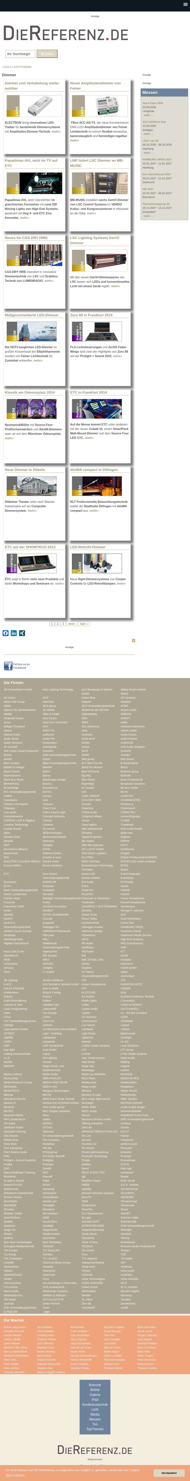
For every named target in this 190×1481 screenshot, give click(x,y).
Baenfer (47, 767)
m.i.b (7, 1057)
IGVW (124, 955)
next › (72, 623)
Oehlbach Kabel (13, 1127)
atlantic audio (129, 730)
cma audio (10, 812)
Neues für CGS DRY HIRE (26, 238)
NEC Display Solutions (56, 1111)
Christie (86, 804)
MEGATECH (11, 1090)
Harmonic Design (92, 931)
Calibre (8, 795)
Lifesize (125, 1029)
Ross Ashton (11, 1368)
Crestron (48, 824)
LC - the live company (134, 1012)
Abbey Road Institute (133, 689)
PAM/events (11, 1139)
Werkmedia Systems (55, 1291)
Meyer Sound (129, 1090)
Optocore (48, 1131)
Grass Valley (89, 918)
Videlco (8, 1270)
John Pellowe (12, 1343)
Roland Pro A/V (13, 1184)
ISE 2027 (148, 189)
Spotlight (48, 1225)
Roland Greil (111, 1364)
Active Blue (88, 697)
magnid (125, 1066)
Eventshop (127, 877)
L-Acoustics (128, 1000)
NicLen (86, 1115)
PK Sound (88, 1148)
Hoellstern (88, 947)
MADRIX (9, 1066)
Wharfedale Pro (13, 1295)
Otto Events (11, 1135)
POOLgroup (50, 1152)
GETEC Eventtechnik (55, 914)
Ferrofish (48, 894)
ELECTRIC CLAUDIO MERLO (22, 861)
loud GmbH (49, 1049)
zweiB (124, 1307)
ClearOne (87, 808)
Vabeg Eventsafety (93, 1262)
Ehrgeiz (125, 853)
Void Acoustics (12, 1283)
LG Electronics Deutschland (59, 1029)
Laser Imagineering (15, 1008)
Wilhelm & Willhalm (54, 1295)
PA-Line (86, 1135)
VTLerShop (10, 1287)
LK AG (125, 1041)
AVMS (85, 754)
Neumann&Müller (131, 1111)
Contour (47, 820)
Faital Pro (87, 890)
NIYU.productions (14, 1119)
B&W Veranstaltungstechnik (59, 763)
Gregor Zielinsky (147, 1335)
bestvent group (130, 771)
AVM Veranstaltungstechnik (59, 754)
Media (95, 1414)
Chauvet (48, 804)
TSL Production (13, 1258)
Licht (6, 66)
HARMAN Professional (56, 931)
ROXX (46, 1184)
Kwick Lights (89, 1000)
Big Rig (86, 775)
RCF (45, 1172)
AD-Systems (128, 697)
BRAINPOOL (12, 783)
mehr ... (148, 115)
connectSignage (130, 816)
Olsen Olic (10, 1359)
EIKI (6, 857)
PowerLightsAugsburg (95, 1152)
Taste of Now (89, 1242)
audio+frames (129, 738)
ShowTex (87, 1209)
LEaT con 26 (150, 140)
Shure (124, 1209)
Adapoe (86, 701)
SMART (125, 1213)
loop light (9, 1049)
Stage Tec (10, 1229)
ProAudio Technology (94, 1156)
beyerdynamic (12, 775)
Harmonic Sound (131, 931)
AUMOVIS (127, 742)
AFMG (125, 705)
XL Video (87, 1299)
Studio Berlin (89, 1233)
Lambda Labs (51, 1004)
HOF (123, 947)
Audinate (87, 734)
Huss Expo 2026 (153, 103)
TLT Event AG (51, 1250)
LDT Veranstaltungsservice (20, 1021)
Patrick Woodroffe (81, 1359)
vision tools (127, 1270)
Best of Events (90, 771)
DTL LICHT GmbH (93, 849)
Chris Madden (45, 1331)
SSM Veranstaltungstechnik (137, 1225)
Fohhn (46, 902)
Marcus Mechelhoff (15, 1351)
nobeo (46, 1119)
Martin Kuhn (78, 1351)
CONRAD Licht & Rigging (19, 820)
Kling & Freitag (52, 992)
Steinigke (126, 1229)
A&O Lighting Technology (58, 689)
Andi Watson (45, 1327)
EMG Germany (91, 861)
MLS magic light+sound (96, 1098)
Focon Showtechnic (132, 898)
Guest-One (127, 922)
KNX (123, 992)
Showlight (49, 1205)
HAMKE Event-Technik (17, 931)
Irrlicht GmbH (129, 967)
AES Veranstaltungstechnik (98, 705)
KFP (84, 988)
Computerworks (13, 816)
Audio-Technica (13, 742)
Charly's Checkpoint (16, 804)
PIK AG (47, 1148)
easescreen (11, 853)
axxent (8, 759)
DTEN (46, 849)
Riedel (124, 1176)
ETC (6, 873)
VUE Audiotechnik (54, 1287)
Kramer (47, 996)
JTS (123, 980)
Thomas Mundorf (14, 1372)
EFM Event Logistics (94, 853)
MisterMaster (128, 1094)
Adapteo (126, 701)
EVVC (7, 886)
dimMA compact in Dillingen (94, 470)
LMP (6, 1045)
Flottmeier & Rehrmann (96, 898)
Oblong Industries (92, 1123)
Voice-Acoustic (130, 1278)
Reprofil (47, 1176)
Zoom (46, 1307)
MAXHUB (126, 1074)
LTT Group (127, 1049)
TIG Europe (11, 1250)
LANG (85, 1004)
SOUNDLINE (129, 1221)
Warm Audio (11, 1291)
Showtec (9, 1209)
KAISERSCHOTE (131, 984)
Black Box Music (14, 779)
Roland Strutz (145, 1364)
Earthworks (127, 849)
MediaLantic (89, 1082)
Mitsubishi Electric (15, 1098)
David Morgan (112, 1331)
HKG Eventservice (132, 943)
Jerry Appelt (144, 1339)
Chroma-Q (127, 804)
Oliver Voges (145, 1355)
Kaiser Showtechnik (94, 984)
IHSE (7, 959)
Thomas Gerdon (147, 1368)
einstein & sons (52, 857)
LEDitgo (8, 1025)
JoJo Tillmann (45, 1343)
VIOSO (86, 1270)
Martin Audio (50, 1074)
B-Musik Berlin (129, 763)
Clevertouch (128, 808)
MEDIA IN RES (130, 1078)
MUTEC (8, 1111)
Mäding (125, 1062)
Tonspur (125, 1250)
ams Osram (50, 718)
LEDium (47, 1025)
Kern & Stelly (50, 988)
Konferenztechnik (95, 1404)
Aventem (48, 750)
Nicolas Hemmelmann (84, 1355)
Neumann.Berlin (13, 1115)
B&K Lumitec (11, 763)
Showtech (49, 1209)
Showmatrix (89, 1205)
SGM (85, 1201)
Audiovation (50, 742)
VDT (123, 1262)
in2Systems (11, 963)
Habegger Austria (92, 927)
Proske (8, 1164)
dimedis (8, 841)
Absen (124, 693)
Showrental (127, 1205)
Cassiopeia (10, 800)
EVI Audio (88, 881)
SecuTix (86, 1197)
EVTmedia (127, 881)
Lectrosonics (89, 1021)
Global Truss (89, 914)
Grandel (47, 918)
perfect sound (129, 1143)
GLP (123, 914)
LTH (84, 1049)
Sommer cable (129, 1217)
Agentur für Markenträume (20, 709)
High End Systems (132, 939)
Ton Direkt (88, 1250)
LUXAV (86, 1053)
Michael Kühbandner (16, 1355)
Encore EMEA (12, 865)
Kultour (47, 1000)
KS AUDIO (88, 996)
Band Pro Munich (92, 767)
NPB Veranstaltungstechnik (137, 1119)
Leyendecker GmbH (16, 1029)
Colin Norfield (79, 1331)
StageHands (50, 1229)
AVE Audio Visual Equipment (21, 750)
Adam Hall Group (14, 701)
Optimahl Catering (15, 1131)
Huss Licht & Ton (14, 951)
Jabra (124, 971)
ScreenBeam (50, 1197)
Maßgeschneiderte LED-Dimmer (32, 315)
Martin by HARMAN (93, 1074)
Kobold (8, 996)
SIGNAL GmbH (13, 1213)
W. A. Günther (129, 1287)
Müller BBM (89, 1107)
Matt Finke (143, 1351)
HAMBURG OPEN (132, 927)
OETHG (47, 1127)
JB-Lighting (10, 980)
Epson (124, 869)
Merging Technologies (56, 1090)
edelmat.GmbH (52, 853)
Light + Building (52, 1033)
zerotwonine (128, 1303)
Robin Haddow (80, 1364)
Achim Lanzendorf (15, 1327)
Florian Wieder (13, 1335)
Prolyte (86, 1160)
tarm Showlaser (52, 1242)
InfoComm (127, 963)
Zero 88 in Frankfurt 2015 (91, 315)
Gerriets (8, 914)
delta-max (127, 832)
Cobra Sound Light (54, 812)
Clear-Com (49, 808)
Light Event (88, 1033)
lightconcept (128, 1033)
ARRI (85, 722)
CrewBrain (127, 824)
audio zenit (88, 738)
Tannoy (125, 1237)
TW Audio (126, 1258)
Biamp (46, 775)
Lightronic (88, 1037)
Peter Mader (11, 1364)
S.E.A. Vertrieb (130, 1184)
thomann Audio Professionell (138, 1246)
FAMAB (125, 890)
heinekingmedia (13, 939)
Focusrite (9, 902)
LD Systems (89, 1016)
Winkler (86, 1295)
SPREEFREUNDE (93, 1225)
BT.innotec (88, 787)
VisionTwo (49, 1274)
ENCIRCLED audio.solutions (138, 861)
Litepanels (49, 1041)
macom (47, 1062)
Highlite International (16, 943)
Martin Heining (46, 1351)
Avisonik (126, 750)
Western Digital (130, 1291)
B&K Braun (127, 759)
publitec (86, 1164)
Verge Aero (88, 1266)
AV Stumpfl (10, 746)
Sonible (8, 1221)
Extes (85, 886)
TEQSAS (87, 1246)
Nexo (46, 1115)
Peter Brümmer (146, 1359)
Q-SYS (125, 1164)
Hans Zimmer (79, 1339)
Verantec (48, 1266)
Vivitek (8, 1278)
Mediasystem (129, 1082)
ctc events (49, 828)
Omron (125, 1127)
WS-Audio (10, 1299)
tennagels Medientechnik (19, 1246)
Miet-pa (8, 1094)
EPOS (124, 865)
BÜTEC (47, 791)
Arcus (7, 722)
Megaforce (127, 1086)
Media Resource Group (18, 1082)
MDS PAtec (89, 1078)
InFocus (8, 967)
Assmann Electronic (133, 726)
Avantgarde (50, 746)
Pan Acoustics (51, 1139)
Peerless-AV (89, 1143)
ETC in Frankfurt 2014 (88, 392)
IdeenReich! (11, 955)
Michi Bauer (44, 1355)
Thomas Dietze (113, 1368)
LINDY (8, 1041)
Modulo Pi (10, 1102)
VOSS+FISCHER (92, 1283)
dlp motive (88, 841)
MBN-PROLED (52, 1078)
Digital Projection (92, 836)
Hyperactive (50, 951)
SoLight (86, 1217)
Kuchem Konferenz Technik (137, 996)
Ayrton (46, 759)
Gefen (7, 910)
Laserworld (49, 1008)
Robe (46, 1180)
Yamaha (126, 1299)
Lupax (46, 1053)
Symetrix (126, 1233)
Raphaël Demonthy (48, 1364)
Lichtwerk (87, 1029)
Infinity (86, 963)
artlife (124, 722)
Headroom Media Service (136, 935)
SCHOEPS (127, 1193)
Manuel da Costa (81, 1347)
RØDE (86, 1184)
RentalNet (10, 1176)
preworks (126, 1152)
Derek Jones (145, 1331)
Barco (124, 767)
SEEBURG (127, 1197)
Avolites (125, 754)
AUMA (86, 742)
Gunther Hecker (46, 1339)
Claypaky (9, 808)
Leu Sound (88, 1025)
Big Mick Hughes (114, 1327)
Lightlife (8, 1037)
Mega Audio (89, 1086)
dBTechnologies (52, 832)
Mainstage (88, 1070)
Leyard (125, 1025)
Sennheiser (10, 1201)
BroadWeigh (11, 787)
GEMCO (48, 910)
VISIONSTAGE (13, 1274)
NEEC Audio (89, 1111)
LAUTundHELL (130, 1008)
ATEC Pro (49, 730)
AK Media (49, 709)
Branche (95, 1385)
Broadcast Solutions (133, 783)
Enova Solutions (52, 865)
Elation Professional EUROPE (139, 857)
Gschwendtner (90, 922)
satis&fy (86, 1189)
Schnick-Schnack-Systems (98, 1193)
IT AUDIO (48, 971)
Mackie (8, 1062)
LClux (7, 1016)
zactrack (9, 1303)
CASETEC (127, 795)
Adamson (48, 701)
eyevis (124, 886)
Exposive (48, 886)
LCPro (46, 1016)
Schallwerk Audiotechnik (18, 1193)
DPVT (124, 845)
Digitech (125, 836)
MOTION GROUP (131, 1102)
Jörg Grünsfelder (81, 1343)
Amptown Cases (14, 718)
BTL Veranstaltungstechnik (20, 791)
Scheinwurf (49, 1193)
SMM (46, 1217)
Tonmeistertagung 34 (156, 203)
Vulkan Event (90, 1287)
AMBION (126, 714)
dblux (7, 832)
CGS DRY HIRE (91, 800)
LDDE (124, 1016)
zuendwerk (88, 1307)
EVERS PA (49, 881)
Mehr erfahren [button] (15, 1475)
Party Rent (10, 1143)
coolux (86, 820)
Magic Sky (88, 1066)
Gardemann (128, 906)
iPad (95, 1399)
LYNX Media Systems (134, 1053)
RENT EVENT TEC (93, 1172)
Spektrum (9, 1225)
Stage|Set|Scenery (93, 1229)
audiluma (48, 734)
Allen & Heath (51, 714)
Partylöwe (49, 1143)
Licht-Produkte (22, 66)
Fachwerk (49, 890)
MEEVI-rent (50, 1086)
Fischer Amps (12, 898)
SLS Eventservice (92, 1213)
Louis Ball (110, 1343)
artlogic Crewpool (14, 726)
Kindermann (11, 992)
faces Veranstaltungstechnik (21, 890)
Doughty (48, 845)
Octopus (126, 1123)
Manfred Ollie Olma (15, 1347)
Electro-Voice (51, 861)
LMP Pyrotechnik (53, 1045)
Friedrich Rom (45, 1335)
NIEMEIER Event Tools (135, 1115)
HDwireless (88, 935)
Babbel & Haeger (14, 767)
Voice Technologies (93, 1278)
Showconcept (129, 1201)
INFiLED (48, 963)
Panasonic (127, 1139)
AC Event (9, 697)
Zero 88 (86, 1303)
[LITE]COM (10, 1311)
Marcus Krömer (146, 1347)
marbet (125, 1070)
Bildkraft (125, 775)
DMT (7, 845)
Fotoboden (88, 902)
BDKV (46, 771)
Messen (95, 1419)
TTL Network (89, 1258)
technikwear (128, 1242)
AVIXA (8, 754)
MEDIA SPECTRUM (55, 1082)
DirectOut (48, 841)
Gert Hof (109, 1335)
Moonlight (88, 1102)
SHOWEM (10, 1205)
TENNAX (48, 1246)
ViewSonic (49, 1270)
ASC (45, 726)
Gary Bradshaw (80, 1335)
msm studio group (53, 1107)
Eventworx (10, 881)
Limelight (126, 1037)
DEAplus (87, 832)
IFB (84, 955)
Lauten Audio (90, 1008)
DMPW (125, 841)
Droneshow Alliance (16, 849)
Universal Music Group (56, 1262)
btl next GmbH (129, 787)
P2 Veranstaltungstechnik (58, 1135)
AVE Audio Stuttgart (133, 746)
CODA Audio (89, 812)
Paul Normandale (114, 1359)
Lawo (7, 1012)
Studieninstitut (51, 1233)
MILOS (47, 1094)
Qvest (85, 1168)
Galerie (95, 1395)
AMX (85, 718)
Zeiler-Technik (51, 1303)
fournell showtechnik (133, 902)
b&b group (88, 759)
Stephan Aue (45, 1368)
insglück (86, 967)
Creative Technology (16, 824)
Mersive (86, 1090)
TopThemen (95, 1429)
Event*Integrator (130, 873)
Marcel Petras (112, 1347)
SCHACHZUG (129, 1189)
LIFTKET (9, 1033)
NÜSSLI (48, 1123)
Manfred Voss (45, 1347)
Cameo (47, 795)
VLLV (46, 1278)
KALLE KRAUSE (14, 988)
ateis (84, 730)
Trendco (48, 1254)
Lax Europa (50, 1012)
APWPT (125, 718)
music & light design (133, 1107)
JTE (84, 980)
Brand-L (47, 783)
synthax (8, 1237)
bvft (84, 791)
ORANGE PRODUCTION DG (99, 1131)
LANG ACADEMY (131, 1004)
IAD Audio (88, 951)
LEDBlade (127, 1021)
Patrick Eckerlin (46, 1359)
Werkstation (89, 1291)
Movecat (9, 1107)
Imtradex (126, 959)
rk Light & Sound (14, 1180)
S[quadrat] (88, 1237)
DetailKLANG (12, 836)
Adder (7, 705)
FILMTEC (87, 894)
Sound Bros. (50, 1221)
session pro (50, 1201)
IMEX (46, 959)
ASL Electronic (90, 726)
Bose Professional (132, 779)
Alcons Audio (128, 709)
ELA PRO (87, 857)
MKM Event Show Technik (58, 1098)
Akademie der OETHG (95, 709)
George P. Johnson (132, 910)
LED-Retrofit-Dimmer (88, 547)
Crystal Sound (12, 828)
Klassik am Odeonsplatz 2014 (30, 392)
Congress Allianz (92, 816)
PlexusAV (126, 1148)
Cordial (125, 820)
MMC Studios (129, 1098)
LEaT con (48, 1021)
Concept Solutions (54, 816)
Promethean (128, 1160)
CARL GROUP (91, 795)
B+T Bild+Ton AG (92, 763)
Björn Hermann (146, 1327)
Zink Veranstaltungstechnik (20, 1307)
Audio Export (128, 734)
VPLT (124, 1283)
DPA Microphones (92, 845)
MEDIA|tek (10, 1086)
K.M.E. (8, 984)
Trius (85, 1254)
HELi (46, 939)
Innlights (48, 967)
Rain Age (126, 1168)
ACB (45, 697)
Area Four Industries (55, 722)
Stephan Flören (80, 1368)
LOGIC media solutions (96, 1045)
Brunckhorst (50, 787)
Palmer (125, 1135)
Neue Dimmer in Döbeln (25, 470)
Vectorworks (11, 1266)
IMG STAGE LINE (93, 959)
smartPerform (12, 1217)
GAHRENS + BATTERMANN (99, 906)
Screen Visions (13, 1197)
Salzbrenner (11, 1189)
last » (84, 623)
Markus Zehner (13, 1074)
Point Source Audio (15, 1152)
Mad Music (88, 1062)
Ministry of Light (91, 1094)
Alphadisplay (89, 714)
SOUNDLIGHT (91, 1221)
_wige (46, 1311)
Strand (8, 1233)
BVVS (124, 791)
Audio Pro (49, 738)
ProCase (126, 1156)
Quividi (47, 1168)
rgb (84, 1176)
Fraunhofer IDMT (14, 906)
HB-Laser (48, 935)
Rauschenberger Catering (19, 1172)
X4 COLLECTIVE (53, 1299)
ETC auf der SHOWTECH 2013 (30, 547)
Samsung (48, 1189)
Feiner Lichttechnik (15, 894)
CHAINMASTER (130, 800)
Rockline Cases (91, 1180)
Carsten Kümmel (14, 1331)
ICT (123, 951)
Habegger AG (51, 927)
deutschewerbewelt (54, 836)
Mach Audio (128, 1057)
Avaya (85, 746)
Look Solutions (130, 1045)
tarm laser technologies (18, 1242)
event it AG (88, 873)
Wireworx (126, 1295)
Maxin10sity (11, 1078)
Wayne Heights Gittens (51, 1372)
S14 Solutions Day (154, 121)
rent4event (127, 1172)
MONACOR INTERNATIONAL (61, 1102)
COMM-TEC (128, 812)
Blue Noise (88, 779)
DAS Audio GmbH (131, 828)
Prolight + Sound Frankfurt (20, 1160)
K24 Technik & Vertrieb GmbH (61, 984)
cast (45, 800)
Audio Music (11, 738)
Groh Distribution (131, 918)
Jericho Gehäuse (53, 980)
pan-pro (86, 1139)
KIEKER (126, 988)
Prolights (48, 1160)
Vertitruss (126, 1266)
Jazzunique (127, 975)
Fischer (125, 894)
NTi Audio (9, 1123)
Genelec (87, 910)
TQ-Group (10, 1254)
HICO (85, 939)
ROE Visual (128, 1180)
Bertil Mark (77, 1327)
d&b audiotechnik (92, 828)
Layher (86, 1012)
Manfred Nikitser (147, 1343)
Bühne (95, 1390)
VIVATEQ (126, 1274)
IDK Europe (50, 955)
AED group (49, 705)
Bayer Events (12, 771)
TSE (123, 1254)
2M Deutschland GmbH (18, 689)
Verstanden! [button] (169, 1473)
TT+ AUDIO (50, 1258)
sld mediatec (50, 1213)
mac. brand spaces (93, 1057)
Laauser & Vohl (13, 1004)
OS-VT (125, 1131)
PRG (7, 1156)
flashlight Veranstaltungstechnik (62, 898)
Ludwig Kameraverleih (17, 1053)
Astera (8, 730)
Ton (95, 1424)
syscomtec (49, 1237)
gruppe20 (48, 922)
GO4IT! (8, 918)
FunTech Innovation (54, 906)
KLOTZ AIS (88, 992)
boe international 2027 (157, 174)
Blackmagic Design (54, 779)
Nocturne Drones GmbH (96, 1119)
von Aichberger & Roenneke (60, 1283)
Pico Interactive (13, 1148)
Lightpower (49, 1037)
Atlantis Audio (12, 734)
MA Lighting (50, 1057)
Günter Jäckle (12, 1339)
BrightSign (88, 783)
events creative (91, 877)
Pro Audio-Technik (54, 1156)
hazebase (10, 935)
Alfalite (8, 714)
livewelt (86, 1041)
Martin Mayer (112, 1351)
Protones (48, 1164)
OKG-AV (87, 1127)
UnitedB (8, 1262)
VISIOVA (87, 1274)
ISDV (7, 971)
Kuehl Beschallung (15, 1000)
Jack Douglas (112, 1339)
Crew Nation (89, 824)
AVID (85, 750)
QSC (7, 1168)
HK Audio (87, 943)
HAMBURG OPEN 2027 (157, 159)
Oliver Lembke (113, 1355)
